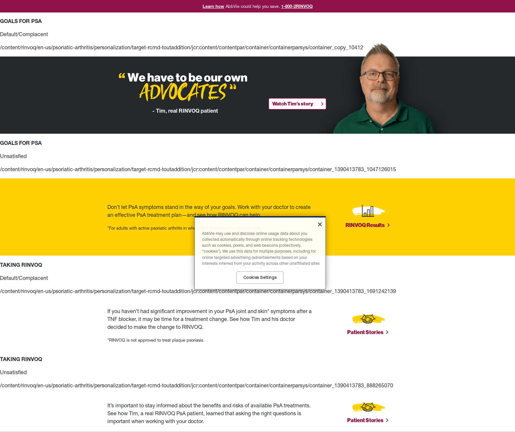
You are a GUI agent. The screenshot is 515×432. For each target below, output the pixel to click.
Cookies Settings (260, 277)
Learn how (213, 6)
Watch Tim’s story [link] (292, 104)
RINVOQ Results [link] (365, 225)
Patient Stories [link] (365, 332)
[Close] (320, 224)
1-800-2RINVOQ (297, 6)
